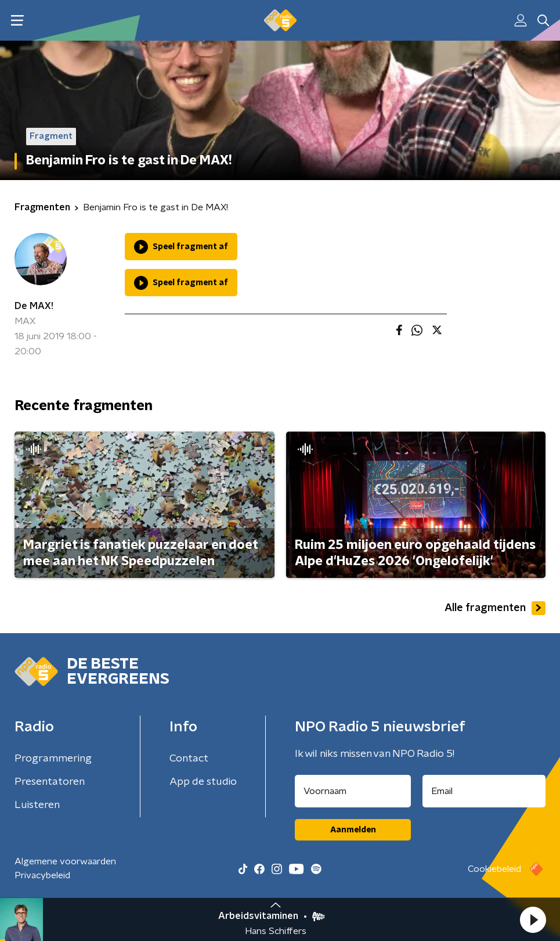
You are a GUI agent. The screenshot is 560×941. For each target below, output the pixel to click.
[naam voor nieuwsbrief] (353, 791)
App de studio (203, 782)
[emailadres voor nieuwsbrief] (483, 791)
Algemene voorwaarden (65, 861)
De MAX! (34, 306)
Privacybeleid (42, 875)
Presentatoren (50, 782)
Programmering (53, 758)
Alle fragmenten (495, 608)
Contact (188, 758)
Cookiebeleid (494, 869)
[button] (532, 919)
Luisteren (37, 805)
